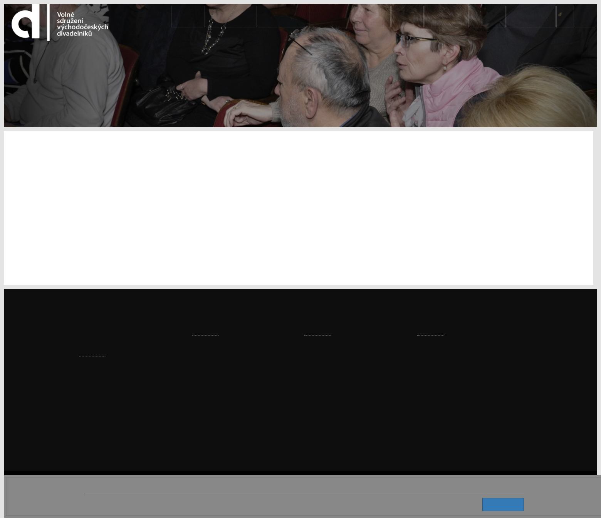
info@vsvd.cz (443, 426)
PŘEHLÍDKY (323, 17)
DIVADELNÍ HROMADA (377, 17)
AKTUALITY (281, 17)
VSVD (423, 17)
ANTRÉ (494, 17)
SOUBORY (458, 17)
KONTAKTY (531, 17)
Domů (245, 17)
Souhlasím (506, 504)
